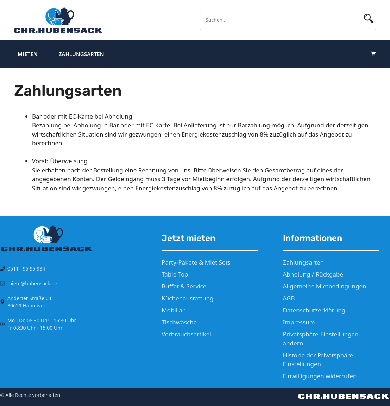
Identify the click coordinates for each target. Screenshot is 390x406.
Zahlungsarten (81, 53)
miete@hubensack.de (32, 283)
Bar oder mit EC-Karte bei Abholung (82, 116)
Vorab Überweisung (60, 161)
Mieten (28, 53)
